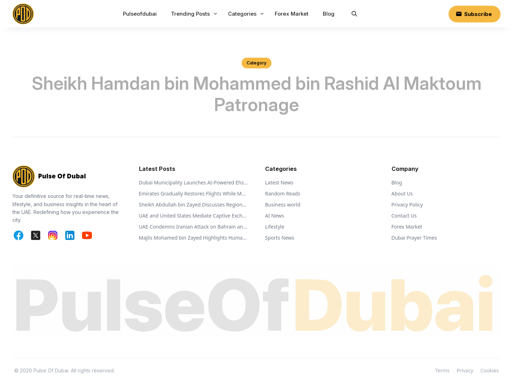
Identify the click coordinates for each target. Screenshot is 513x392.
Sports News (279, 237)
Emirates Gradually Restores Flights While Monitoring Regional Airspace (193, 193)
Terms (442, 370)
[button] (354, 14)
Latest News (279, 182)
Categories (247, 14)
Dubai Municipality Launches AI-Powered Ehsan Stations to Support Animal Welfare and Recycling (193, 182)
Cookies (490, 370)
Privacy (465, 370)
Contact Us (404, 215)
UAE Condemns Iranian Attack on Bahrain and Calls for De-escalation (193, 226)
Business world (282, 204)
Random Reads (282, 193)
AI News (274, 215)
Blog (329, 13)
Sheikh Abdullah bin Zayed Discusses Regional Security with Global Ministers (193, 204)
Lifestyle (274, 226)
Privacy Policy (407, 204)
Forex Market (292, 13)
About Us (402, 193)
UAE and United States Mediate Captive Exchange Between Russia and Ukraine (193, 215)
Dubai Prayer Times (414, 237)
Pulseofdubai (140, 13)
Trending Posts (195, 14)
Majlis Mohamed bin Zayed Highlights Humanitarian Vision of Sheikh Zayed (193, 237)
